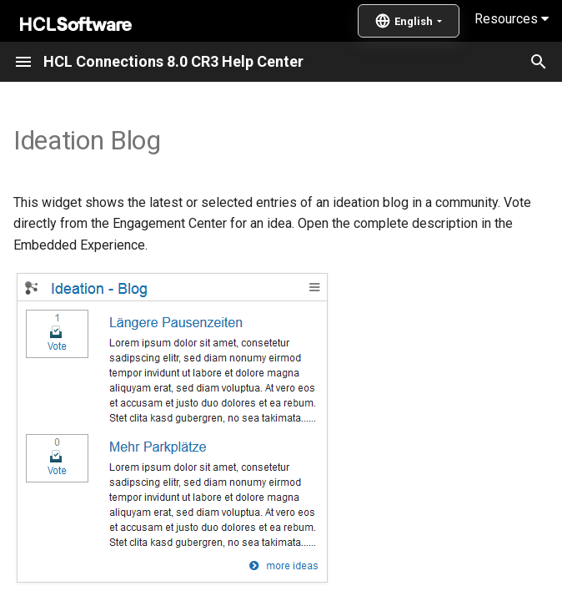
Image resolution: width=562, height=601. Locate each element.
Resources (511, 19)
